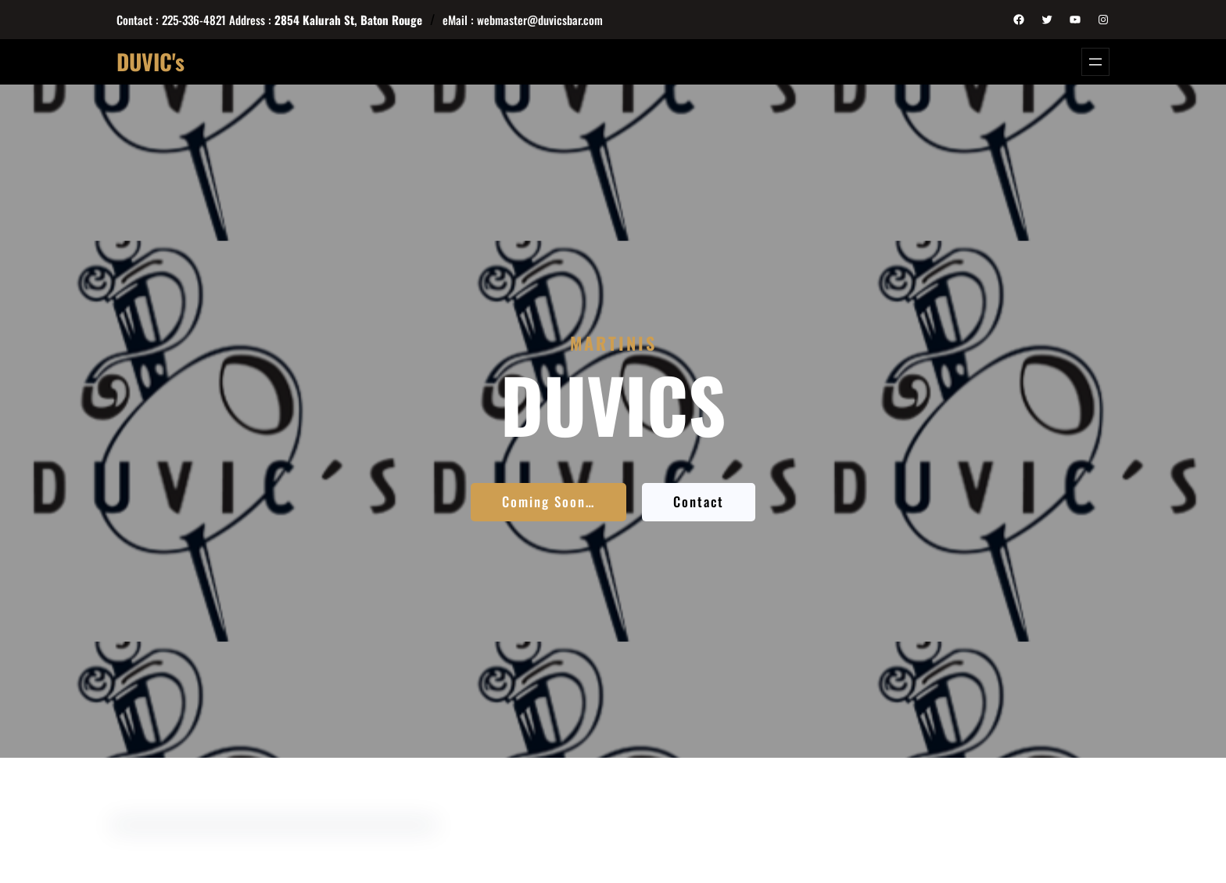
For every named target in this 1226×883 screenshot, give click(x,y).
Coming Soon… (548, 501)
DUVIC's (151, 61)
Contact (698, 501)
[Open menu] (1095, 62)
